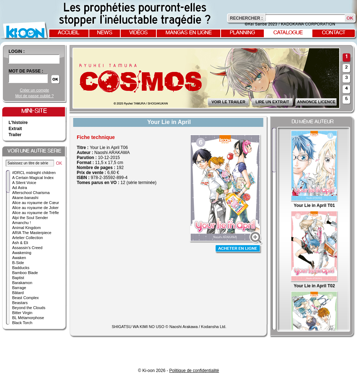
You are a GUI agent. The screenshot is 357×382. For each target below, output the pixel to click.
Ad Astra (19, 187)
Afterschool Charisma (31, 192)
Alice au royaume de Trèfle (35, 212)
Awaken (19, 258)
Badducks (20, 268)
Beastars (19, 303)
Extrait (15, 128)
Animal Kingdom (26, 227)
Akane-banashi (25, 197)
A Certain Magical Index (33, 177)
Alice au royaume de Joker (35, 207)
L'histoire (18, 122)
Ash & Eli (20, 242)
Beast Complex (25, 298)
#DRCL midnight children (34, 172)
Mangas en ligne (189, 32)
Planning (242, 32)
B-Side (18, 263)
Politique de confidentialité (194, 370)
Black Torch (22, 323)
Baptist (18, 278)
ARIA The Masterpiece (31, 232)
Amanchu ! (21, 222)
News (104, 32)
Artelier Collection (27, 237)
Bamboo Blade (25, 273)
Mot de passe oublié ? (34, 96)
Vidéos (138, 32)
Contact (334, 32)
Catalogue (288, 32)
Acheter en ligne (238, 249)
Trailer (15, 134)
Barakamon (22, 283)
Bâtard (18, 293)
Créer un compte (34, 90)
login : (17, 51)
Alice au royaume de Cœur (35, 202)
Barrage (19, 288)
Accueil (68, 32)
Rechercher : (246, 18)
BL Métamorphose (28, 318)
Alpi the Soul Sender (30, 217)
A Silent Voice (24, 182)
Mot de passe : (26, 71)
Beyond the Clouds (28, 308)
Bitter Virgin (22, 313)
